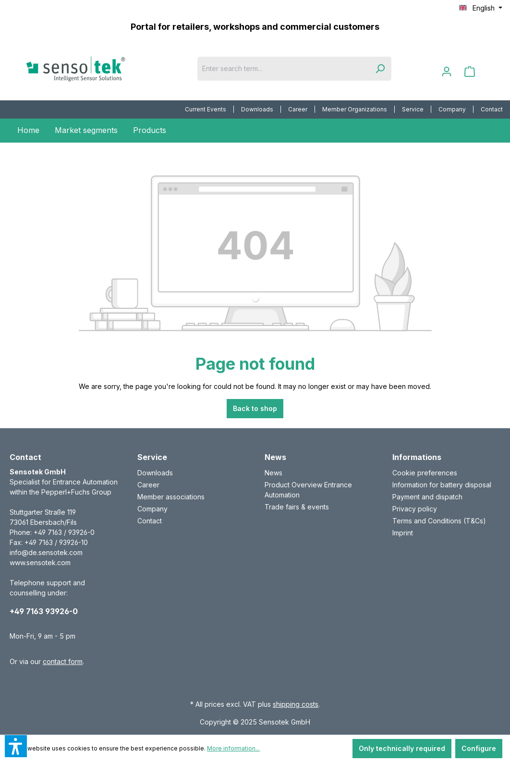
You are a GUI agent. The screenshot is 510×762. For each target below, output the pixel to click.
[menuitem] (206, 109)
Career (297, 109)
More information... (233, 748)
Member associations (171, 497)
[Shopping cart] (469, 71)
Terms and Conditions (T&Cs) (439, 521)
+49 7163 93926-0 (44, 611)
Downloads (257, 109)
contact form (63, 661)
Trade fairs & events (297, 507)
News (273, 473)
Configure (478, 748)
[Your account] (446, 71)
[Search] (379, 69)
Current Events (205, 109)
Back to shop (255, 408)
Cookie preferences (424, 473)
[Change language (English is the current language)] (480, 8)
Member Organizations (354, 109)
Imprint (402, 533)
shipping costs (295, 704)
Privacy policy (414, 509)
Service (413, 109)
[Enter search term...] (283, 69)
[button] (16, 746)
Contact (492, 109)
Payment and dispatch (427, 497)
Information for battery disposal (441, 485)
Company (452, 109)
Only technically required (402, 748)
